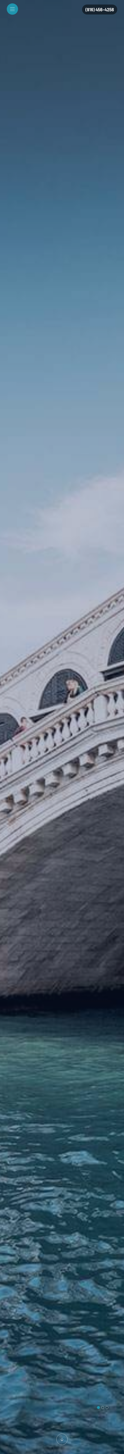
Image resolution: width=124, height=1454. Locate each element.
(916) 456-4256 (99, 9)
